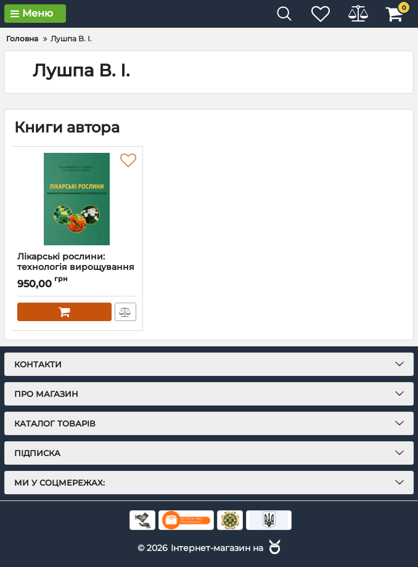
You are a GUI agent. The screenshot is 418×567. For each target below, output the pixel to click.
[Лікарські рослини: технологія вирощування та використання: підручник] (76, 199)
